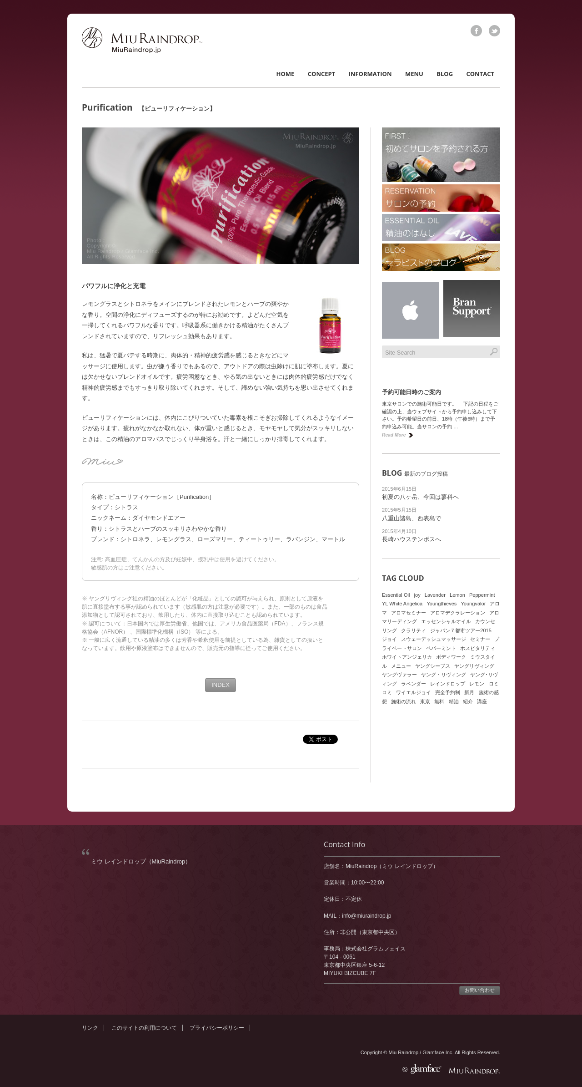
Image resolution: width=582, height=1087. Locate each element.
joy (417, 595)
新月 (469, 692)
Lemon (457, 595)
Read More (394, 434)
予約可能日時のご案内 (411, 392)
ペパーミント (441, 648)
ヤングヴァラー (399, 674)
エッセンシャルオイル (446, 621)
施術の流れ (403, 701)
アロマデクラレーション (457, 612)
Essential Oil (396, 595)
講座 (482, 701)
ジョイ (389, 639)
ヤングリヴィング (474, 666)
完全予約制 (447, 692)
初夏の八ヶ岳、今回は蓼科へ (420, 496)
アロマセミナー (408, 612)
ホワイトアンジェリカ (407, 657)
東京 (425, 701)
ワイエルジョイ (413, 692)
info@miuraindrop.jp (366, 916)
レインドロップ (447, 683)
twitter (494, 30)
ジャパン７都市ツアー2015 (461, 630)
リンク (90, 1028)
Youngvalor (473, 603)
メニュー (401, 666)
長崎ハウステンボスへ (411, 539)
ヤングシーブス (432, 666)
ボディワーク (451, 657)
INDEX (220, 684)
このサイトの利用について (144, 1028)
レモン (476, 683)
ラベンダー (413, 683)
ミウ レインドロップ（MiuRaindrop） (141, 861)
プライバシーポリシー (217, 1028)
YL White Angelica (402, 603)
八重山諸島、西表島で (411, 518)
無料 (439, 701)
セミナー (480, 639)
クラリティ (413, 630)
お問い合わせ (480, 990)
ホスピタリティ (477, 648)
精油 (454, 701)
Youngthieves (441, 603)
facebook (476, 30)
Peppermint (482, 595)
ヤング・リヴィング (443, 674)
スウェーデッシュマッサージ (433, 639)
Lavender (435, 595)
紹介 (468, 701)
